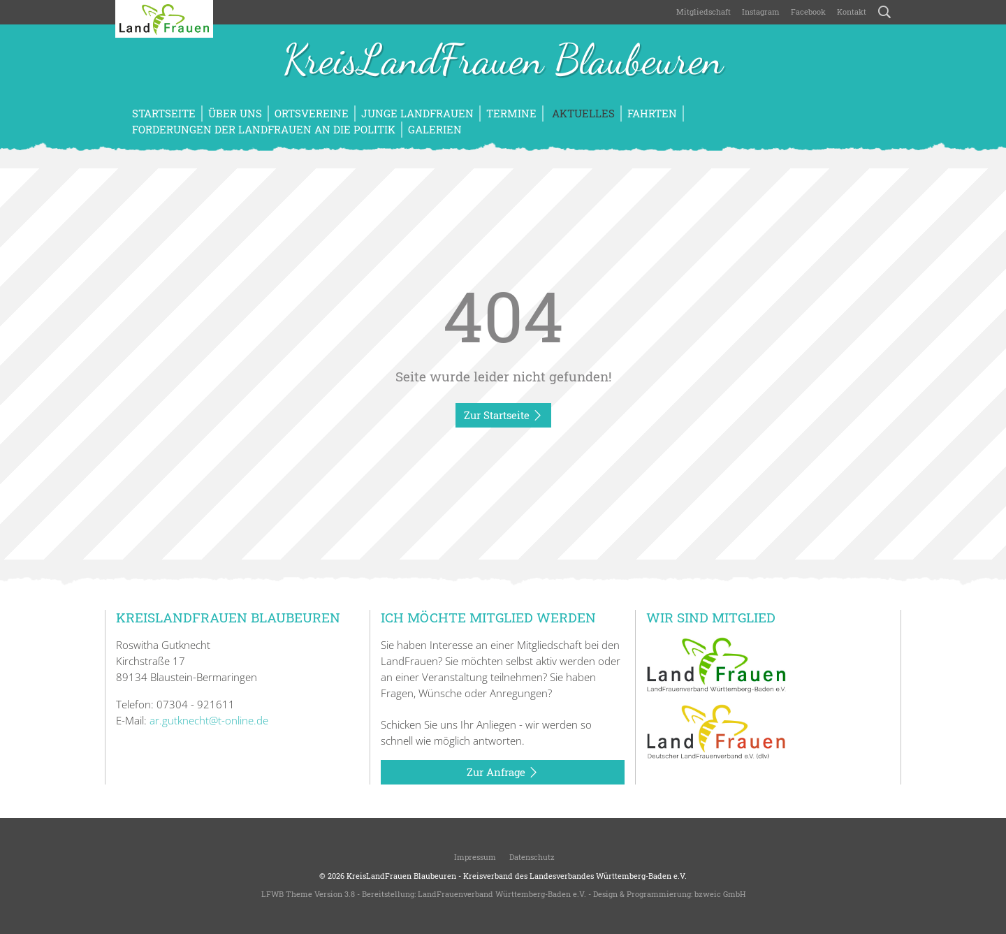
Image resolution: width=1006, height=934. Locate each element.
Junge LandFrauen (417, 113)
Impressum (474, 857)
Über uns (235, 113)
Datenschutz (531, 857)
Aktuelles (582, 113)
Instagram (761, 11)
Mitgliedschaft (703, 11)
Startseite (164, 113)
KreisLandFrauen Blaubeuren (503, 61)
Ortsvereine (312, 113)
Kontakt (851, 11)
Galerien (435, 129)
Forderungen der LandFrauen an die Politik (263, 129)
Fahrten (652, 113)
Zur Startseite (503, 415)
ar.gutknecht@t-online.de (209, 720)
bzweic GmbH (719, 894)
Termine (511, 113)
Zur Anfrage (503, 772)
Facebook (808, 11)
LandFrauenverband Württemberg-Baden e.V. (502, 894)
